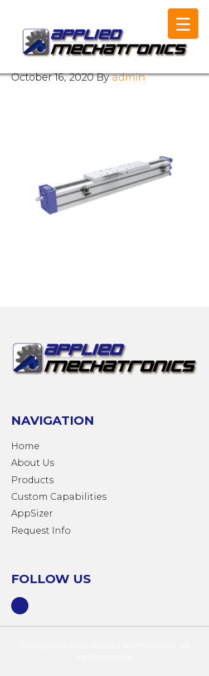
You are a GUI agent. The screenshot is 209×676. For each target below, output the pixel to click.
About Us (32, 463)
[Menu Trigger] (183, 23)
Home (25, 446)
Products (32, 480)
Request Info (41, 530)
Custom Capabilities (58, 496)
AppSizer (32, 513)
